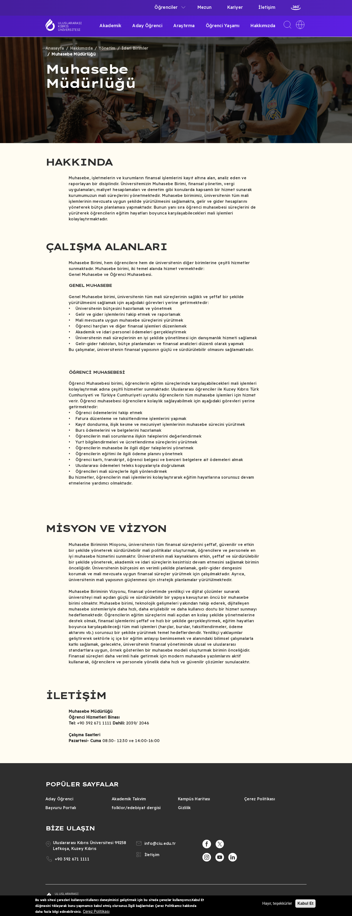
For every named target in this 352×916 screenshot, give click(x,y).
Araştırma (184, 25)
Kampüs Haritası (194, 798)
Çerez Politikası (259, 798)
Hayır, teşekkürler (277, 903)
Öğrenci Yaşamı (222, 25)
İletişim (266, 7)
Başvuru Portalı (60, 807)
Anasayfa (54, 48)
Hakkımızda (262, 25)
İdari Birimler (134, 48)
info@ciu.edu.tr (160, 843)
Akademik (110, 25)
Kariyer (235, 7)
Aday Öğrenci (147, 25)
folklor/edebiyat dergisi (136, 807)
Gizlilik (184, 807)
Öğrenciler (165, 7)
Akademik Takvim (129, 798)
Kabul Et (305, 903)
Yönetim (107, 48)
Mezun (204, 7)
